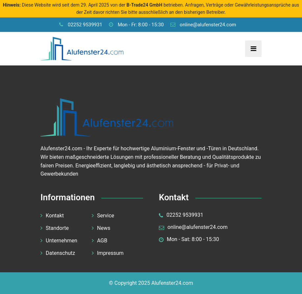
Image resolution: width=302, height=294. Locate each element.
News (103, 228)
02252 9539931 (80, 25)
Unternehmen (61, 240)
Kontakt (55, 215)
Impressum (110, 253)
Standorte (57, 228)
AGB (102, 240)
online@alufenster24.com (203, 25)
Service (105, 215)
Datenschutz (60, 253)
